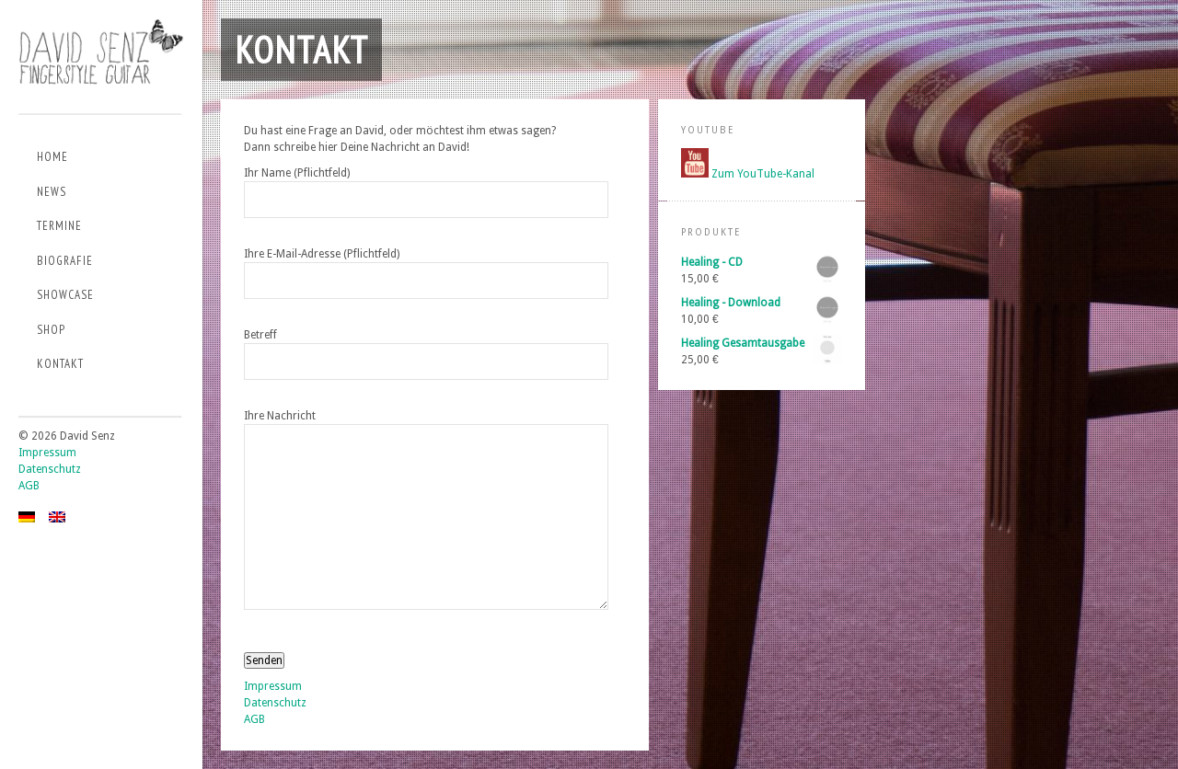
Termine (59, 226)
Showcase (65, 295)
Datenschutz (49, 469)
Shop (51, 330)
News (51, 192)
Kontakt (60, 364)
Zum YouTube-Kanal (762, 173)
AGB (29, 485)
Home (52, 157)
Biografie (65, 261)
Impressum (47, 452)
